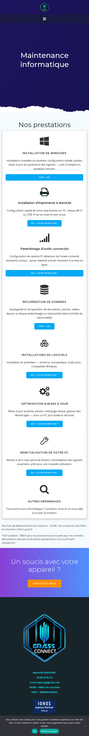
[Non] (85, 725)
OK (34, 731)
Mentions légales (49, 731)
